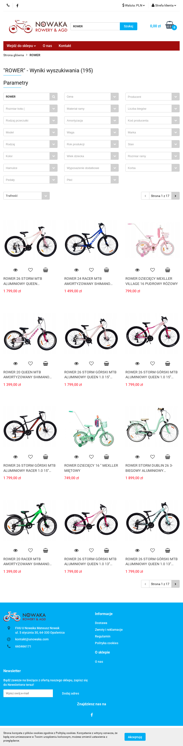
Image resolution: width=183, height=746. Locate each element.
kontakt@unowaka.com (32, 639)
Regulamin (102, 636)
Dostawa (101, 623)
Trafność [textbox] (12, 195)
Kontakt (65, 46)
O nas (47, 46)
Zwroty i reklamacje (109, 629)
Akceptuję (135, 737)
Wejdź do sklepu (21, 46)
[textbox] (87, 96)
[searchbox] (150, 97)
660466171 (23, 646)
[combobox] (91, 96)
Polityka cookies (106, 643)
